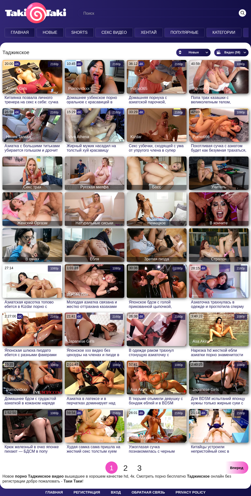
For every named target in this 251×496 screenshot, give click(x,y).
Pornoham (77, 293)
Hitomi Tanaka (18, 137)
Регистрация (87, 492)
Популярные (185, 32)
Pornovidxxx (79, 88)
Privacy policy (190, 492)
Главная (20, 32)
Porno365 (138, 88)
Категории (224, 32)
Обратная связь (148, 492)
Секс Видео (114, 32)
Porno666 (201, 137)
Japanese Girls (81, 341)
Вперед (236, 468)
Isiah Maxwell (142, 438)
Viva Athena (78, 137)
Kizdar (135, 137)
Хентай (148, 32)
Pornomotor (203, 88)
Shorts (79, 32)
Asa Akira (201, 341)
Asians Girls (16, 88)
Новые (50, 32)
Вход (116, 492)
